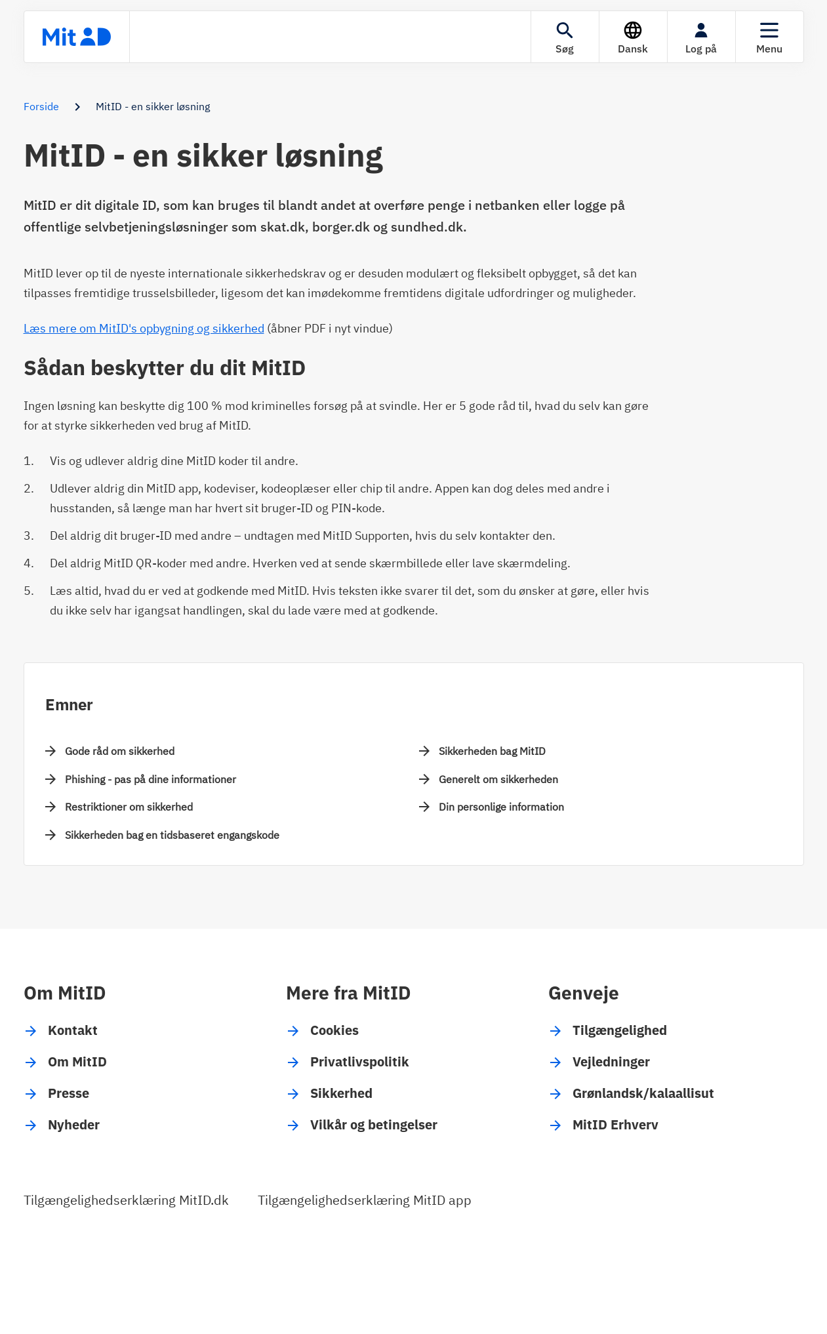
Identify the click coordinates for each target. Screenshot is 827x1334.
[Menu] (769, 36)
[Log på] (701, 36)
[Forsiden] (76, 36)
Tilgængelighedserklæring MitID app (365, 1200)
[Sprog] (633, 36)
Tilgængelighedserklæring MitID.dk (126, 1200)
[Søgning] (565, 36)
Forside (41, 106)
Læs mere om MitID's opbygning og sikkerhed (144, 328)
